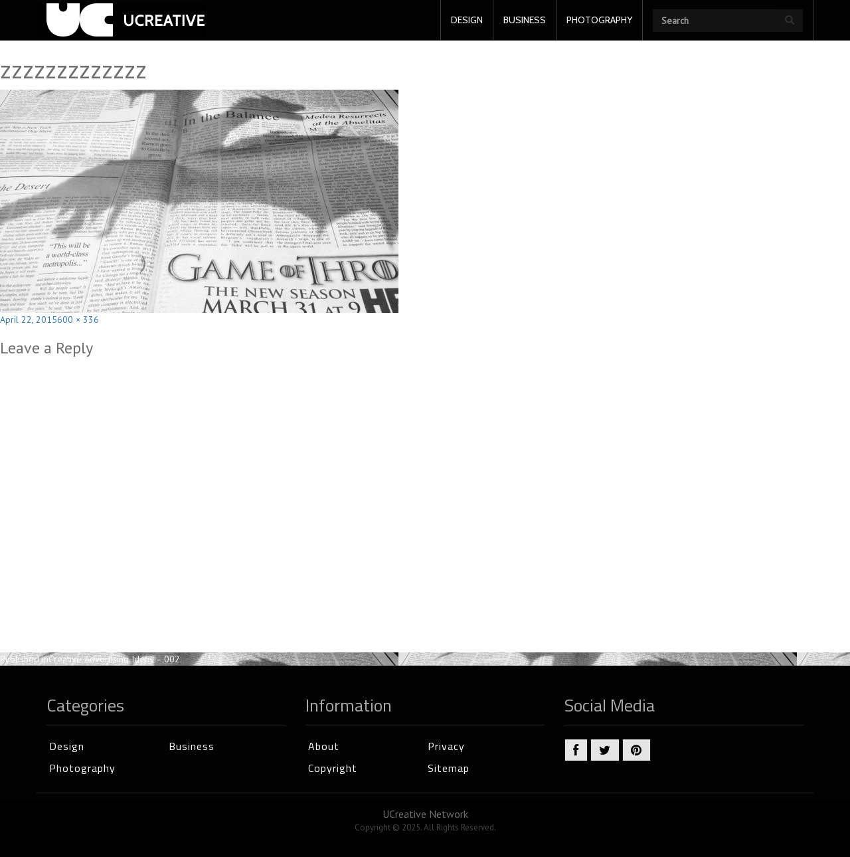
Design (66, 746)
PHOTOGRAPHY (599, 20)
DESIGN (467, 20)
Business (191, 746)
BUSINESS (524, 20)
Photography (82, 768)
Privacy (446, 746)
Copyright (332, 768)
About (323, 746)
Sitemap (448, 768)
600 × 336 (78, 320)
